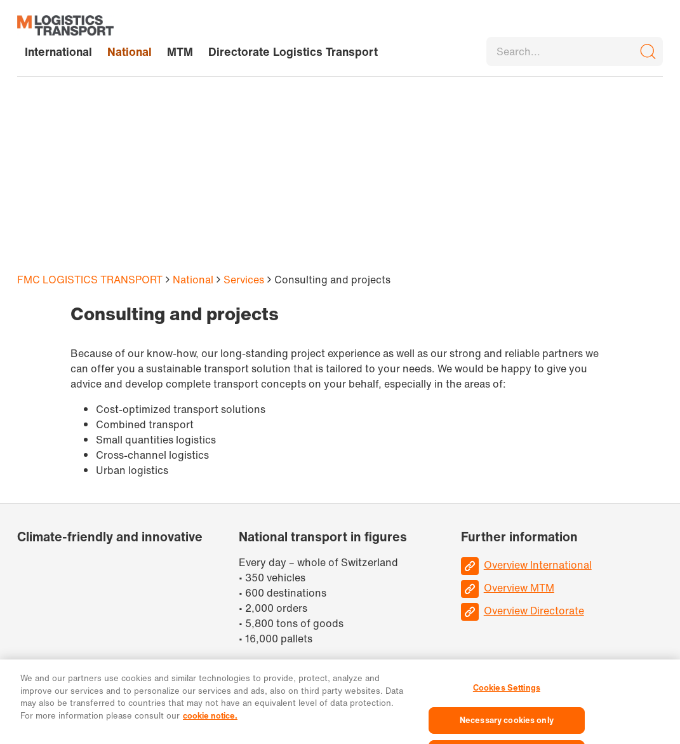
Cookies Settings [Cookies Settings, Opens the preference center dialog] (506, 692)
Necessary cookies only (507, 724)
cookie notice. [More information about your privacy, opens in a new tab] (210, 720)
